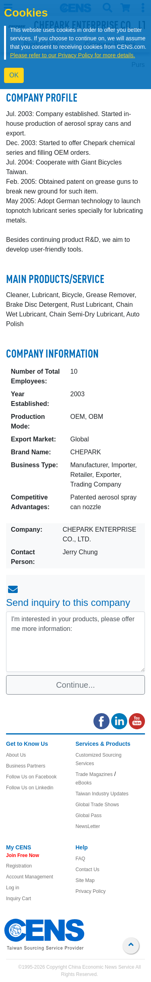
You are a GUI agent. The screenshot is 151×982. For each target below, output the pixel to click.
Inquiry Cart (18, 898)
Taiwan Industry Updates (102, 794)
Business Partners (25, 766)
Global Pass (89, 815)
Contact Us (87, 869)
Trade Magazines (94, 774)
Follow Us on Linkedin (29, 788)
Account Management (29, 877)
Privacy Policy (91, 891)
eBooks (84, 783)
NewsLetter (88, 826)
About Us (16, 755)
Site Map (85, 880)
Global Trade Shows (97, 804)
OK (14, 75)
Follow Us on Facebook (31, 777)
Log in (12, 887)
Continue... (75, 684)
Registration (19, 866)
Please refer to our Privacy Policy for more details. (72, 55)
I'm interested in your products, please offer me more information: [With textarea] (75, 642)
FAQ (80, 858)
